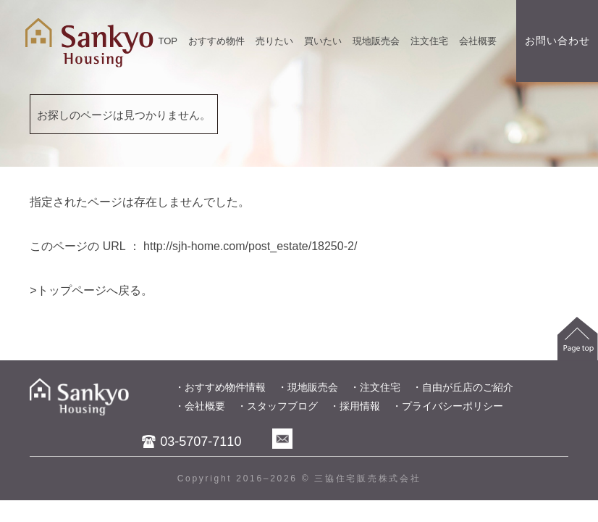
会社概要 (478, 41)
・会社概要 (199, 406)
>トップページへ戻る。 (91, 290)
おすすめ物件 (216, 41)
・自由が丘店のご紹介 (462, 387)
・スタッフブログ (277, 406)
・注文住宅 (375, 387)
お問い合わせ (557, 40)
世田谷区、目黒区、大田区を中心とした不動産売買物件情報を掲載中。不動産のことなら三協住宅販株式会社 (89, 42)
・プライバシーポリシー (447, 406)
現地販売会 (376, 41)
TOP (168, 41)
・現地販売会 (307, 387)
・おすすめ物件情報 (220, 387)
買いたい (323, 41)
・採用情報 (354, 406)
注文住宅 (429, 41)
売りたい (274, 41)
